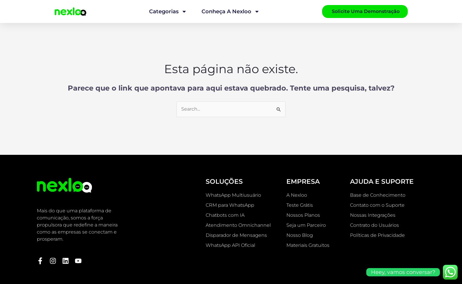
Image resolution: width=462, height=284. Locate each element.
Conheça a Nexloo (231, 11)
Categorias (168, 11)
